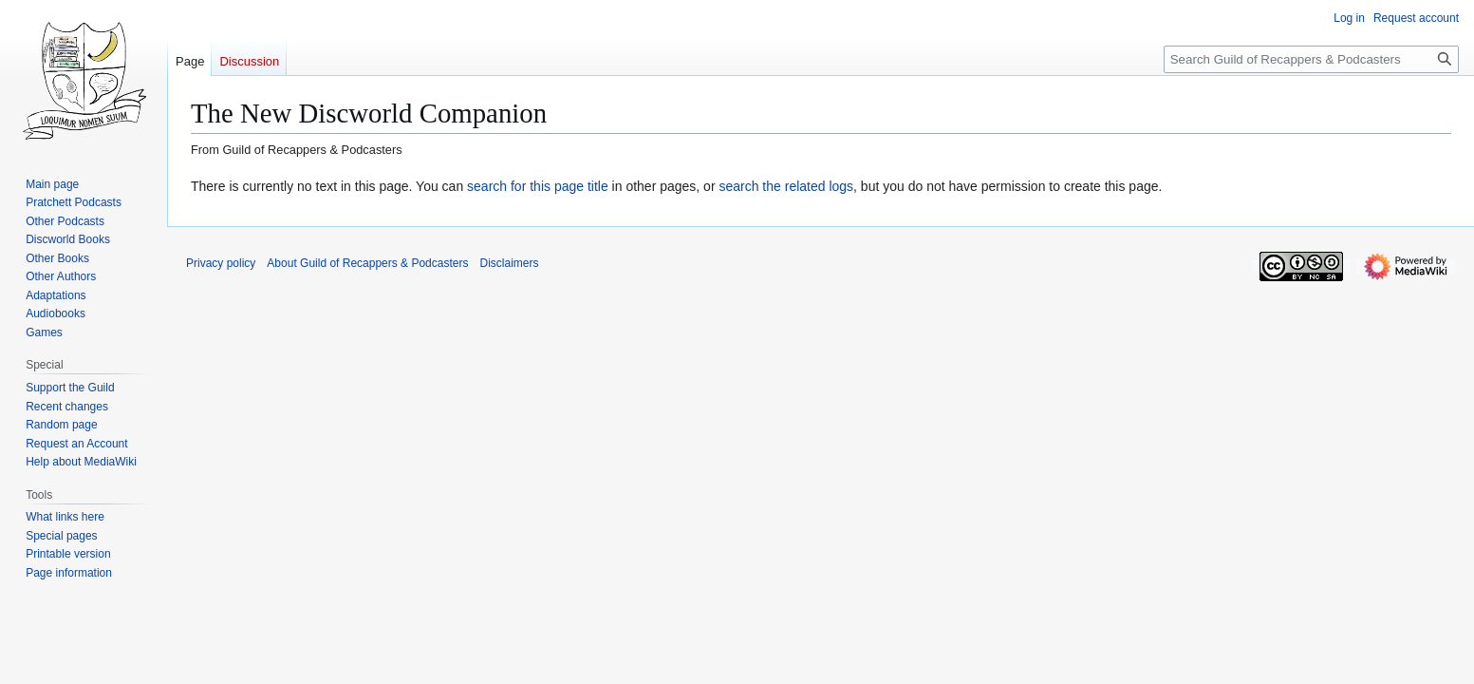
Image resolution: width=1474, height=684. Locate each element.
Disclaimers (508, 263)
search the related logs (785, 186)
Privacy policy (220, 263)
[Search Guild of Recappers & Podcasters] (1311, 59)
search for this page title (537, 186)
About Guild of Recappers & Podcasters (367, 263)
